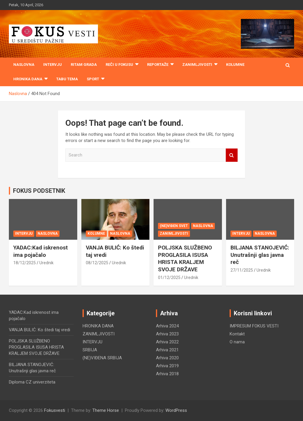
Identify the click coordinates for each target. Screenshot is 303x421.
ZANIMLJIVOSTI (197, 64)
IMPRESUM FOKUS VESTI (254, 326)
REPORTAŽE (157, 64)
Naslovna (23, 64)
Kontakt (237, 334)
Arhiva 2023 (167, 334)
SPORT (93, 79)
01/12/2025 (169, 277)
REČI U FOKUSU (119, 64)
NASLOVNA (48, 233)
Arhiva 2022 (167, 342)
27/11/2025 (242, 270)
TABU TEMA (67, 79)
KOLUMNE (235, 64)
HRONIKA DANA (27, 79)
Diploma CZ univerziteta (32, 382)
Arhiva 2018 (167, 373)
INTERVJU (52, 64)
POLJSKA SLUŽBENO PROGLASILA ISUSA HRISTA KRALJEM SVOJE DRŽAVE (185, 258)
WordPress (176, 410)
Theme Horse (105, 410)
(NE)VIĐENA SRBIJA (102, 357)
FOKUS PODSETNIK (39, 190)
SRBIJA (90, 350)
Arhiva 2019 (167, 365)
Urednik (46, 262)
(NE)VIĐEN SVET (174, 226)
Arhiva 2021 (167, 350)
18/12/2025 (24, 262)
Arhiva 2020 (167, 357)
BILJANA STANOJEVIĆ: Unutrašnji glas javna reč (260, 254)
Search (232, 155)
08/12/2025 (97, 262)
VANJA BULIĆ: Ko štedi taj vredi (39, 329)
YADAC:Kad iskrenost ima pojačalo (40, 251)
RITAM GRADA (84, 64)
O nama (237, 342)
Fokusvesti (54, 410)
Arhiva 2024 (167, 326)
